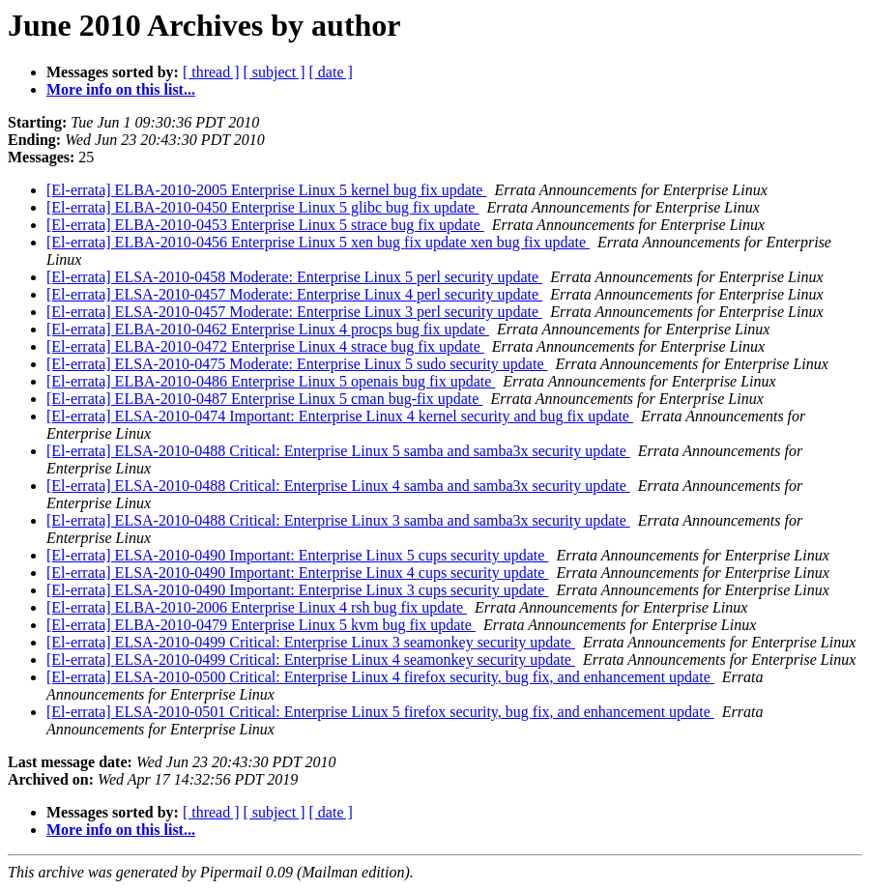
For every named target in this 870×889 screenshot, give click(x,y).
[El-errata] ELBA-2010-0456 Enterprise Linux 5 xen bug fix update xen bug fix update (318, 242)
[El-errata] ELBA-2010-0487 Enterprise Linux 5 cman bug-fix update (264, 398)
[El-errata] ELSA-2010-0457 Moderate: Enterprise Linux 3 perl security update (294, 311)
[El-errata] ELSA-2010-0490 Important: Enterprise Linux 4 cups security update (297, 572)
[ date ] (331, 72)
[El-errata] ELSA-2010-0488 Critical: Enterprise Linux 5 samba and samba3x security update (338, 451)
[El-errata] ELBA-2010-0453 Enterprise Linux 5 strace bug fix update (265, 224)
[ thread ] (211, 72)
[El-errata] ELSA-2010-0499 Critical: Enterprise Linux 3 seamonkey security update (310, 642)
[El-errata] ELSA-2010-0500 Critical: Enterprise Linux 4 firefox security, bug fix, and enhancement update (380, 677)
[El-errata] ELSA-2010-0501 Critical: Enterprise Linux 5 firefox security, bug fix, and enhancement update (380, 711)
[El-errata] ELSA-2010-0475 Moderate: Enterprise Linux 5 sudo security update (297, 364)
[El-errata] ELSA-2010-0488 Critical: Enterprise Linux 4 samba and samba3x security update (338, 485)
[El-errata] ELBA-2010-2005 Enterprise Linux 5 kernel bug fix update (266, 190)
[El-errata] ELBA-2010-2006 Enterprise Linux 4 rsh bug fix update (256, 607)
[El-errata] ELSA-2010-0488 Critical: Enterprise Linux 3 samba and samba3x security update (338, 520)
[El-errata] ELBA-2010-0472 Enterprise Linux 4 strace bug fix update (265, 346)
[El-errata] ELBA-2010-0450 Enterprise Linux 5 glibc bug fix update (262, 207)
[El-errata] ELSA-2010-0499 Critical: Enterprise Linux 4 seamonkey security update (310, 659)
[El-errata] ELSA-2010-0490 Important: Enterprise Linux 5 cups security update (297, 555)
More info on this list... (120, 89)
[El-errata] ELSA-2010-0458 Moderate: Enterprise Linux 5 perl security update (294, 277)
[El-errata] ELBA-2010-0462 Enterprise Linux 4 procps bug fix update (267, 329)
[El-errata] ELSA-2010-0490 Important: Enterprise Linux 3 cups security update (297, 590)
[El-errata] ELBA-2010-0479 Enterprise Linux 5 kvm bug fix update (261, 625)
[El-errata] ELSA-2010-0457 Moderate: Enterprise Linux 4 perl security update (294, 294)
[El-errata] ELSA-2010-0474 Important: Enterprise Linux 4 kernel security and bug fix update (339, 416)
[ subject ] (274, 72)
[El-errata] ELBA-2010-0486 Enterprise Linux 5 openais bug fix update (270, 381)
